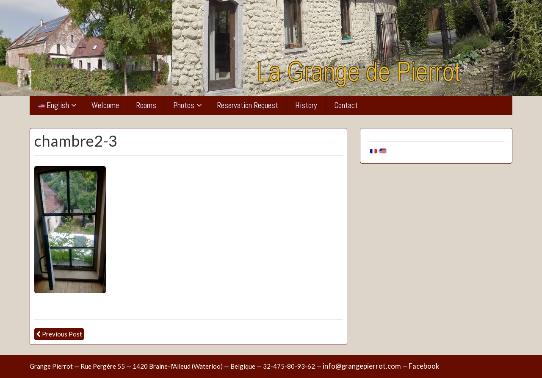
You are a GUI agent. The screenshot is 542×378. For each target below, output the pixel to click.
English (53, 105)
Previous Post (62, 334)
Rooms (146, 105)
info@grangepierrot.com (362, 366)
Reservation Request (247, 105)
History (306, 105)
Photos (183, 105)
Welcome (105, 105)
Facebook (424, 366)
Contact (346, 105)
